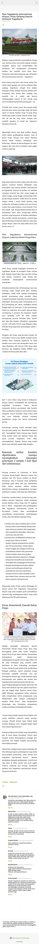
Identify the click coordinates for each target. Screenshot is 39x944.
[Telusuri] (36, 3)
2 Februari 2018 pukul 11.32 (25, 878)
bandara (5, 782)
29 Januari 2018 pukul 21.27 (16, 797)
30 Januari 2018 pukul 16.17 (25, 864)
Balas (10, 807)
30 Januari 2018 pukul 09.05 (23, 811)
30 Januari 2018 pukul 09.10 (26, 840)
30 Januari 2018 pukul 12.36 (21, 851)
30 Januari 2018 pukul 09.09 (20, 828)
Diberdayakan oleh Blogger (19, 938)
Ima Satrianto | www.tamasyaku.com (20, 796)
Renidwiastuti (13, 864)
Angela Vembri (13, 840)
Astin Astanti (12, 878)
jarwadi (10, 851)
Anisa (10, 828)
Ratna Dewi (12, 811)
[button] (3, 25)
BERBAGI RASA (13, 782)
